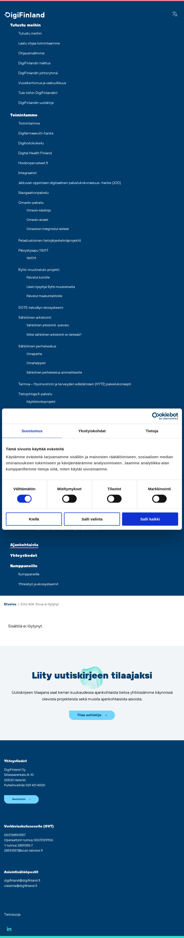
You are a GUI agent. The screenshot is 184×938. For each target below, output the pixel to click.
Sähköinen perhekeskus (37, 346)
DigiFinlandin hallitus (34, 63)
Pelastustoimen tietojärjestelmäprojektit (49, 240)
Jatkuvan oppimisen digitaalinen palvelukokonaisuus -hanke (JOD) (69, 183)
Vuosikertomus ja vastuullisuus (42, 83)
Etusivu (10, 604)
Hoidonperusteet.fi (33, 163)
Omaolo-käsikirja (39, 210)
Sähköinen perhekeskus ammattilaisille (54, 373)
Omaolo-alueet (37, 220)
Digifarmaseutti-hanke (36, 133)
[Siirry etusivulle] (24, 16)
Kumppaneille (23, 565)
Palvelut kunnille (38, 277)
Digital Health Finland (35, 153)
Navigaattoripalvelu (33, 193)
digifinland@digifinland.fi (22, 881)
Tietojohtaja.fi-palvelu (35, 394)
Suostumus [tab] (32, 430)
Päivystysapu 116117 (33, 250)
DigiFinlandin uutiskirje (36, 103)
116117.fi (31, 258)
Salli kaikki (150, 519)
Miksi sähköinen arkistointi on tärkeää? (54, 335)
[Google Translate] (175, 14)
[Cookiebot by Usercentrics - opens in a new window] (156, 416)
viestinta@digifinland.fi (20, 886)
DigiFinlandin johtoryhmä (38, 73)
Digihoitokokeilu (31, 143)
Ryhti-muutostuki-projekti (38, 270)
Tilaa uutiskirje (89, 715)
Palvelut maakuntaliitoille (44, 296)
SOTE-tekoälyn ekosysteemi (40, 307)
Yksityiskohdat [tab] (92, 430)
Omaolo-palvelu (31, 203)
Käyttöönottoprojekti (41, 402)
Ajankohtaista (24, 544)
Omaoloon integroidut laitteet (48, 229)
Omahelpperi (36, 363)
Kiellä (34, 519)
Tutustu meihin (25, 25)
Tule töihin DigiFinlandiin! (38, 93)
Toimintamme (23, 115)
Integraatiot (27, 173)
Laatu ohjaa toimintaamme (39, 43)
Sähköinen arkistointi (34, 317)
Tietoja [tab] (152, 430)
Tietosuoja (12, 915)
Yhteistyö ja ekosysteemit (38, 584)
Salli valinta (92, 519)
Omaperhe (34, 354)
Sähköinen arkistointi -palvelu (48, 325)
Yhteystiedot (23, 555)
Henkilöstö (18, 799)
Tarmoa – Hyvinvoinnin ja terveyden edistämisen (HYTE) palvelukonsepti (74, 384)
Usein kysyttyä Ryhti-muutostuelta (51, 287)
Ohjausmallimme (31, 53)
